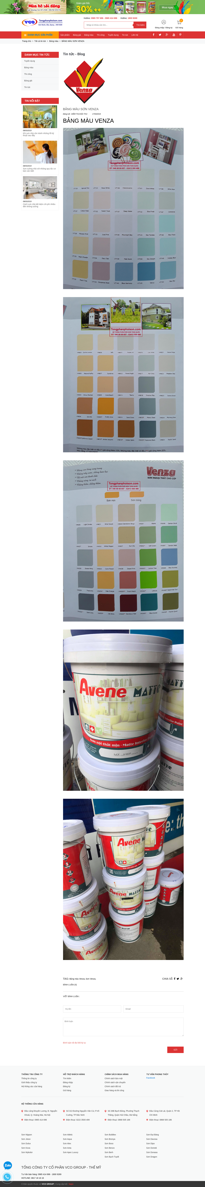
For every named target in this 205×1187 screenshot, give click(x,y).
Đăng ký (169, 28)
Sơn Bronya (110, 1139)
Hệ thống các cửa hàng (31, 1086)
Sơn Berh (109, 1152)
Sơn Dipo (150, 1143)
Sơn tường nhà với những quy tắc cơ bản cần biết (39, 170)
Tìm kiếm (67, 1078)
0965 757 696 (97, 18)
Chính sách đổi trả (113, 1086)
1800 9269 (132, 18)
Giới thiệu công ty (29, 1082)
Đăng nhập (159, 28)
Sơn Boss (109, 1143)
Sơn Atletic (68, 1134)
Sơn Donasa (151, 1152)
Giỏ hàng (67, 1090)
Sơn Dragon (151, 1157)
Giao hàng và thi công (114, 1090)
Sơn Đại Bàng (152, 1134)
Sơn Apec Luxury (70, 1152)
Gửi (175, 1050)
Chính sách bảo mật (114, 1078)
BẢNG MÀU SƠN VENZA (81, 109)
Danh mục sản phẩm (40, 35)
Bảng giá (77, 35)
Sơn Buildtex (110, 1134)
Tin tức (125, 35)
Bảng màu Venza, (77, 979)
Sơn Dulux (26, 1143)
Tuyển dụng (113, 35)
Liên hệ (135, 35)
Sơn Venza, (91, 979)
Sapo (70, 1184)
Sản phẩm (65, 35)
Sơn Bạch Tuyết (112, 1157)
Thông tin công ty (29, 1078)
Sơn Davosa (151, 1139)
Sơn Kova (25, 1148)
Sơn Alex (67, 1143)
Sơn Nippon (26, 1134)
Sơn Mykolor (27, 1152)
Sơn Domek (151, 1148)
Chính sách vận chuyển (115, 1082)
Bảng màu (88, 35)
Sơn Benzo (110, 1148)
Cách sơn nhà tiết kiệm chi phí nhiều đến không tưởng (39, 205)
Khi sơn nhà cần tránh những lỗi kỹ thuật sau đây (38, 134)
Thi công (100, 35)
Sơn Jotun (25, 1139)
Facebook (150, 1078)
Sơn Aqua (67, 1139)
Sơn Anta (67, 1148)
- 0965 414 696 (110, 18)
